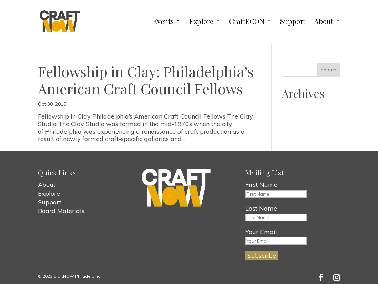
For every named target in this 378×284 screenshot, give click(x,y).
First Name (261, 185)
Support (292, 21)
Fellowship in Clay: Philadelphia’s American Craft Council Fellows (146, 80)
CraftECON (246, 21)
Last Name (261, 208)
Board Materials (61, 211)
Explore (201, 21)
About (323, 21)
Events (163, 21)
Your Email (261, 232)
